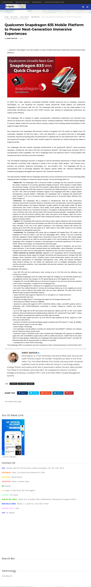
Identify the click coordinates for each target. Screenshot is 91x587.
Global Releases (7, 2)
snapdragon (35, 17)
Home (6, 17)
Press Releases (37, 2)
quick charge (24, 17)
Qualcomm (14, 17)
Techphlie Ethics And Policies (54, 2)
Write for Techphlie (22, 2)
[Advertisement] (45, 538)
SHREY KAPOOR (30, 353)
